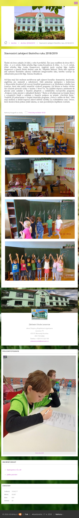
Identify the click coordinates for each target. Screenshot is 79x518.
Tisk (26, 514)
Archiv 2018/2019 (28, 43)
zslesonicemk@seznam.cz (39, 341)
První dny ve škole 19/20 (36, 113)
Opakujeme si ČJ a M (14, 470)
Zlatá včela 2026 (39, 453)
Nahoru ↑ (59, 514)
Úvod (5, 42)
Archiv (14, 43)
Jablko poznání (12, 475)
